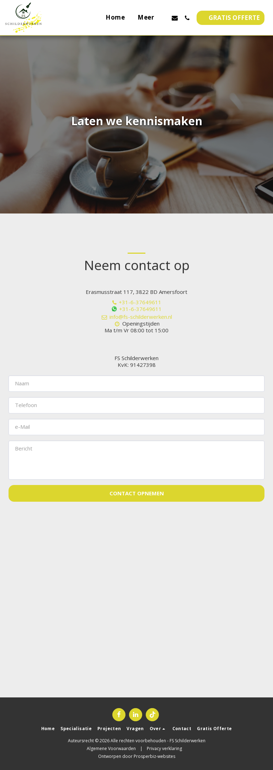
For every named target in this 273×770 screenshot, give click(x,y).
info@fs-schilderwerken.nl (136, 316)
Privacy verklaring (164, 748)
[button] (175, 18)
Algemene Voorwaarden (111, 748)
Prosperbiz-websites (154, 756)
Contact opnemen (136, 493)
